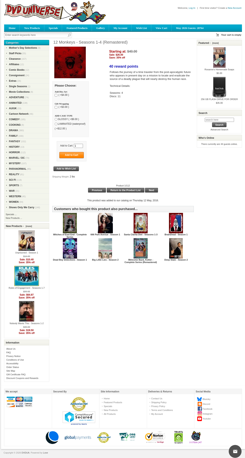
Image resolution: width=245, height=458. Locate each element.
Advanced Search (219, 129)
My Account (120, 28)
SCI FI (12, 179)
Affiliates (14, 64)
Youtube (207, 418)
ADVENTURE (16, 97)
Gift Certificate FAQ (16, 374)
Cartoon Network (19, 113)
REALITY (14, 174)
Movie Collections (19, 91)
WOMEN (14, 201)
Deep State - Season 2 (176, 260)
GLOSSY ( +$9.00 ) (68, 119)
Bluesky (206, 399)
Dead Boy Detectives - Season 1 (70, 260)
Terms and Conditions (162, 410)
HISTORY (14, 146)
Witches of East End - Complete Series (70, 235)
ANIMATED (15, 102)
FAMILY (13, 135)
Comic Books (17, 69)
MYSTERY (15, 163)
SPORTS (14, 185)
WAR (12, 190)
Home (12, 28)
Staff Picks (15, 53)
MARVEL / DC (17, 157)
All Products (110, 414)
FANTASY (14, 141)
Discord (206, 404)
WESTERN (15, 196)
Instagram (207, 414)
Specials (53, 28)
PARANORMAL (17, 168)
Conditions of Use (15, 360)
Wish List (141, 28)
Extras (12, 80)
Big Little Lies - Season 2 (105, 260)
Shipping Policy (159, 402)
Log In (192, 8)
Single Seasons (18, 86)
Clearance (15, 58)
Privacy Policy (158, 406)
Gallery (100, 28)
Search (202, 112)
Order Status (12, 367)
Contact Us (156, 398)
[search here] (219, 120)
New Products (32, 28)
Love (45, 452)
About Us (10, 349)
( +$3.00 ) (63, 107)
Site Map (10, 371)
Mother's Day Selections (23, 47)
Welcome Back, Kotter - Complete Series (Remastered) (140, 261)
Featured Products (76, 28)
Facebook (207, 409)
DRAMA (13, 130)
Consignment (17, 75)
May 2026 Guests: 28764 (190, 28)
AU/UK (13, 108)
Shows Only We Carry (21, 207)
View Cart (161, 28)
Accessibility (12, 363)
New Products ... (14, 218)
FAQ (8, 352)
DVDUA (25, 452)
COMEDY (14, 119)
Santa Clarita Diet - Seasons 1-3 (140, 234)
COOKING (15, 124)
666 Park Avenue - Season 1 (105, 234)
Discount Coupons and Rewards (22, 378)
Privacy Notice (13, 356)
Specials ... (11, 214)
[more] (28, 226)
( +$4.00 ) (63, 95)
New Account (234, 8)
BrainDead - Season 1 (175, 234)
